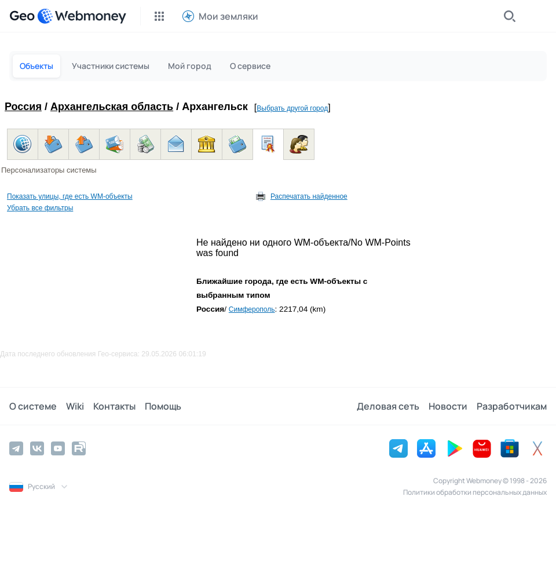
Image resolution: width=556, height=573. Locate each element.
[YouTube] (58, 448)
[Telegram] (16, 448)
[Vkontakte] (37, 448)
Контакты (114, 406)
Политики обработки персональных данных (475, 492)
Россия (23, 106)
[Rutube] (79, 448)
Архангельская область (111, 106)
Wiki (75, 406)
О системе (33, 406)
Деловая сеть (388, 406)
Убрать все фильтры (40, 208)
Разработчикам (512, 406)
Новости (448, 406)
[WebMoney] (81, 16)
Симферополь (252, 309)
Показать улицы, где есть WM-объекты (70, 196)
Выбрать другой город (292, 108)
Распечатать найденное (309, 196)
